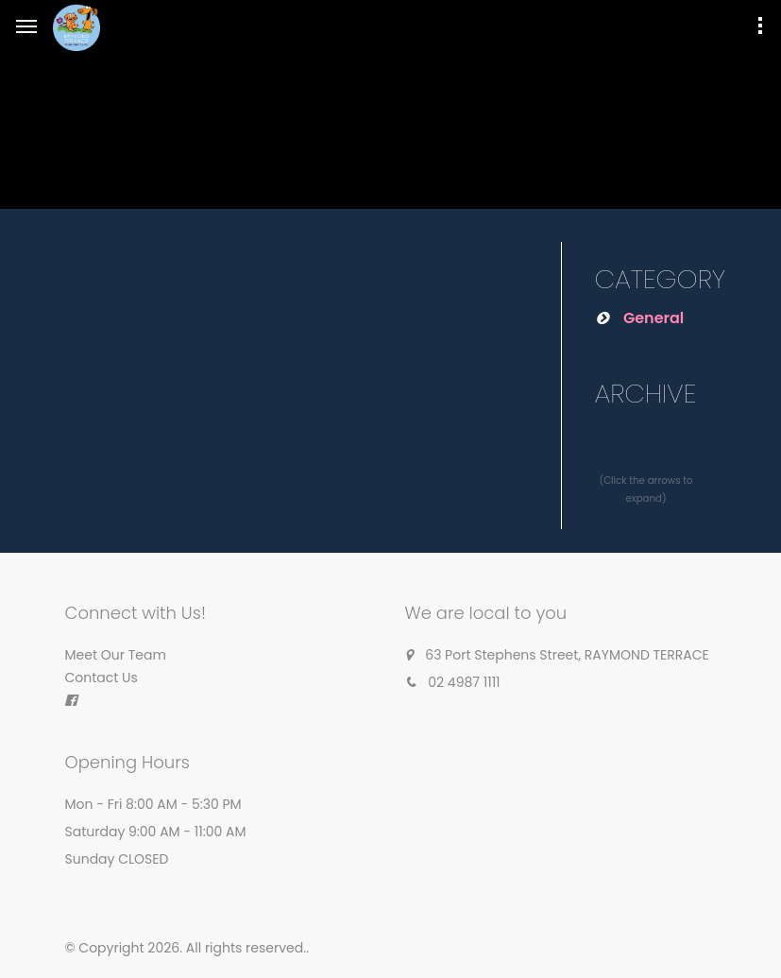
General (653, 318)
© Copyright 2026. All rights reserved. (186, 947)
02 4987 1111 (464, 682)
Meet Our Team (115, 654)
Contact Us (101, 677)
